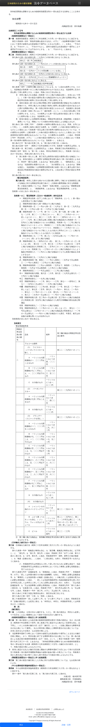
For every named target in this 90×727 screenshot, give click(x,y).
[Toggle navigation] (79, 3)
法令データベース (46, 3)
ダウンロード (74, 692)
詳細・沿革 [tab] (66, 725)
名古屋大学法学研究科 (43, 709)
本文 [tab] (21, 725)
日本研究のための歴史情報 (19, 4)
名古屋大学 (29, 709)
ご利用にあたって (58, 709)
